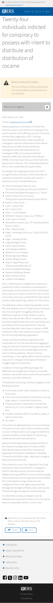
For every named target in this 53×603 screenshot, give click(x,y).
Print (31, 530)
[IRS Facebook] (5, 577)
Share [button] (14, 530)
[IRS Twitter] (10, 578)
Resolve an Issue (14, 556)
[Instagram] (15, 577)
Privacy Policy (26, 594)
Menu (47, 11)
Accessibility (26, 598)
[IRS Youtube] (26, 577)
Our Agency (11, 544)
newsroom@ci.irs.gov (21, 121)
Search (27, 11)
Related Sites (12, 568)
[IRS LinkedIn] (20, 578)
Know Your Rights (15, 550)
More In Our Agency (26, 107)
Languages (11, 562)
